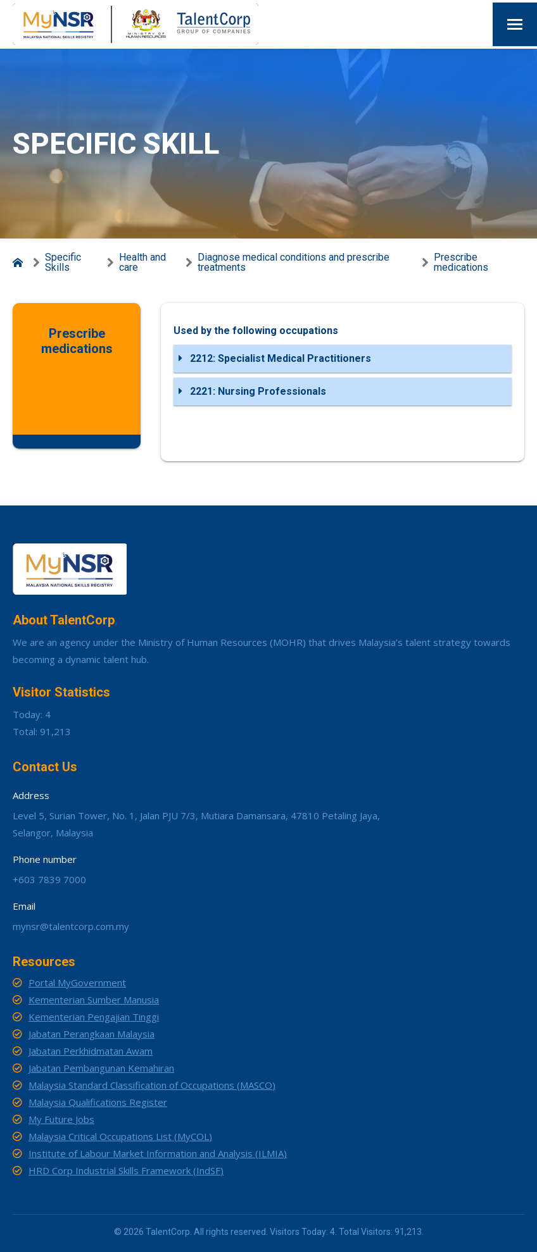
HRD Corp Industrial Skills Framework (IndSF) (126, 1170)
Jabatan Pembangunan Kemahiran (101, 1068)
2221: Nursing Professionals (252, 391)
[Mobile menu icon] (515, 24)
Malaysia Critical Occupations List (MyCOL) (120, 1136)
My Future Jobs (61, 1119)
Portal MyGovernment (77, 982)
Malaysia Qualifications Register (97, 1102)
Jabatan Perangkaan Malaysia (91, 1033)
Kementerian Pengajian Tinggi (93, 1016)
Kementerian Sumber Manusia (93, 999)
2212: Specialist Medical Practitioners (275, 358)
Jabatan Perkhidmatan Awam (90, 1050)
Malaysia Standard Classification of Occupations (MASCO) (151, 1085)
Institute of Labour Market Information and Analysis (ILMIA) (157, 1153)
